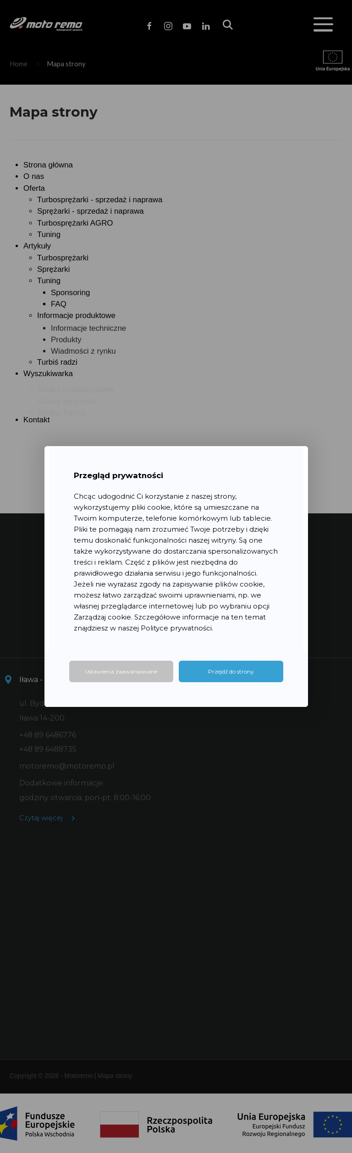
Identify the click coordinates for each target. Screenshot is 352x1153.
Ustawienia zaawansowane (121, 671)
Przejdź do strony (231, 671)
